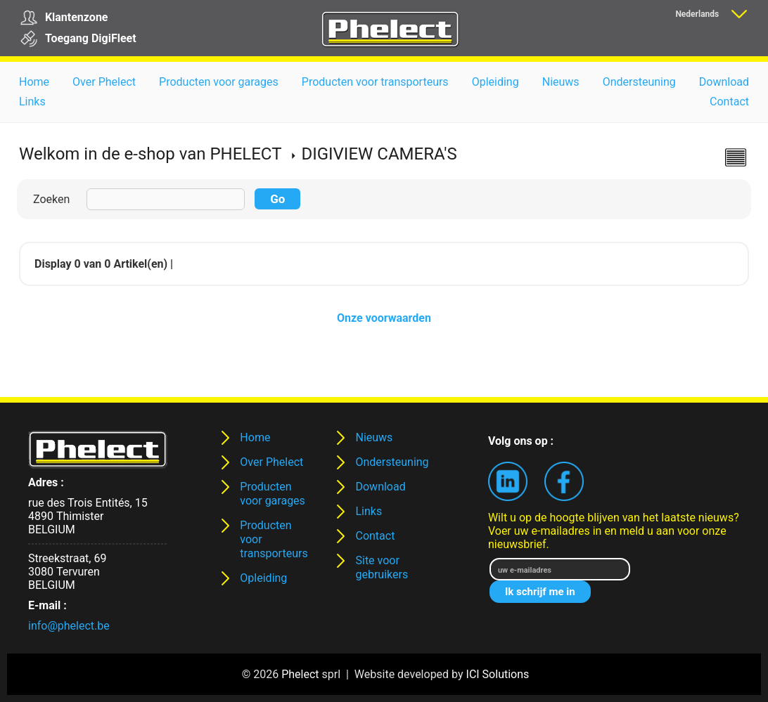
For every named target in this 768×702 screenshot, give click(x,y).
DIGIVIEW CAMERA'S (378, 154)
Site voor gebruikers (381, 567)
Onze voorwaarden (384, 318)
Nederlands (697, 14)
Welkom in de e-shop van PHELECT (150, 154)
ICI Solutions (498, 674)
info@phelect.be (69, 625)
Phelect (300, 674)
